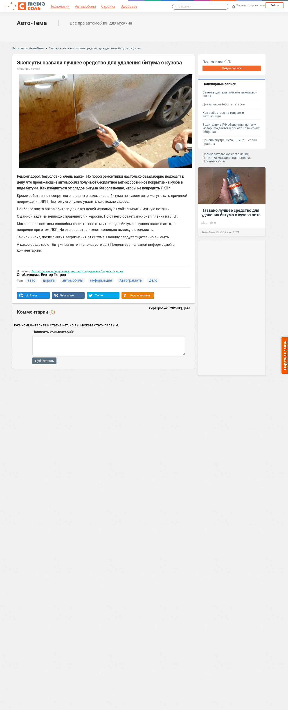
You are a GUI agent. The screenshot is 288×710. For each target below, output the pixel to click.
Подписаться (232, 68)
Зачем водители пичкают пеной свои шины (229, 94)
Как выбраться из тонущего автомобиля (223, 114)
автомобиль (72, 280)
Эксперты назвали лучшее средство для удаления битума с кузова (95, 48)
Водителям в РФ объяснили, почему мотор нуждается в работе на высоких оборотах (231, 128)
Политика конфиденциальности (226, 157)
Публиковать (44, 361)
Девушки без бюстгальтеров (223, 104)
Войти (274, 5)
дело (153, 280)
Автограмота (130, 280)
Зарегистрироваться (250, 5)
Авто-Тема (32, 23)
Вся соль (18, 48)
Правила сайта (213, 161)
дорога (49, 280)
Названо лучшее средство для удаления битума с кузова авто (231, 212)
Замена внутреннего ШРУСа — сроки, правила (229, 142)
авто (31, 280)
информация (101, 280)
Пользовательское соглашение (225, 154)
